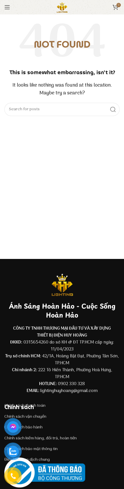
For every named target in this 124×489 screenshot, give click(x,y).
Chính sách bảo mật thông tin (31, 449)
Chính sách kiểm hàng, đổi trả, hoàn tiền (40, 438)
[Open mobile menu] (7, 7)
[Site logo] (62, 7)
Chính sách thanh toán (24, 405)
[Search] (62, 109)
